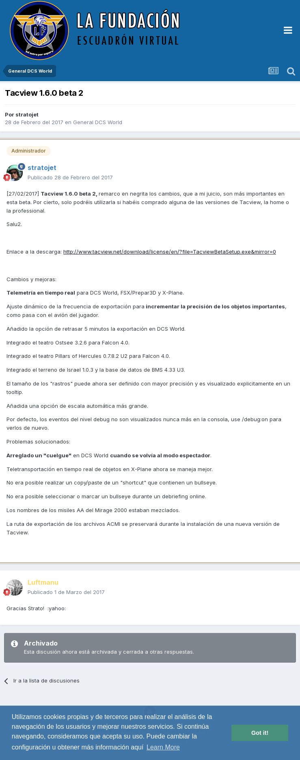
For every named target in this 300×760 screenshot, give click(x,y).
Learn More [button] (163, 747)
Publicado (70, 177)
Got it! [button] (259, 733)
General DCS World (97, 122)
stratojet (27, 114)
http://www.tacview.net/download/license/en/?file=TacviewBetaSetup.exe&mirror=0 (169, 251)
